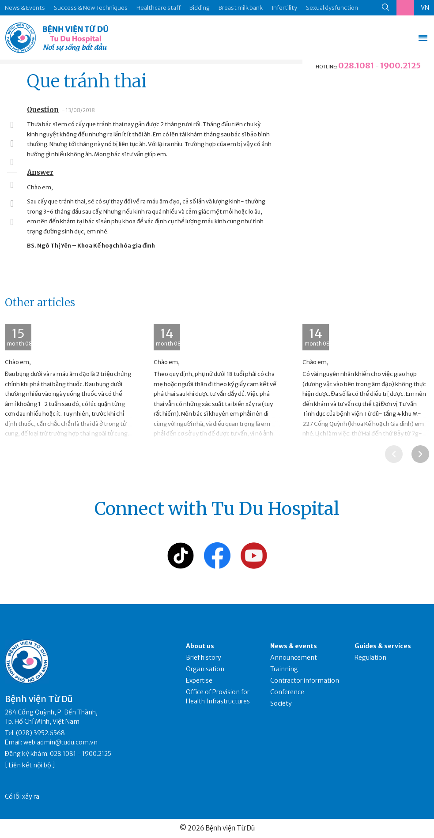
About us (200, 646)
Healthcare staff (158, 7)
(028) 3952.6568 (40, 733)
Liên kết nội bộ (30, 765)
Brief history (203, 657)
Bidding (199, 7)
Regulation (370, 657)
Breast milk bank (241, 7)
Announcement (293, 657)
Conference (287, 692)
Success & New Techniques (91, 7)
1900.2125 (400, 65)
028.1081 (356, 65)
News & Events (25, 7)
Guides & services (383, 646)
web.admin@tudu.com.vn (60, 742)
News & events (293, 646)
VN (425, 7)
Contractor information (304, 680)
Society (281, 703)
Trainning (284, 669)
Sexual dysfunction (332, 7)
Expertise (199, 680)
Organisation (205, 669)
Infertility (284, 7)
